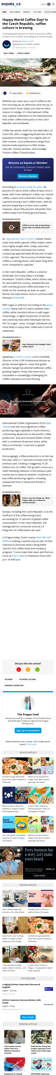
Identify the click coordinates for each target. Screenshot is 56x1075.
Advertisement (50, 383)
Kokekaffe (18, 297)
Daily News (15, 12)
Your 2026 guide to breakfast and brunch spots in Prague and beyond (13, 838)
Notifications (33, 93)
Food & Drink (23, 53)
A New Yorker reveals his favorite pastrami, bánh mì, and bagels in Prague (39, 809)
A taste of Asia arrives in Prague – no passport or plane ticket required (40, 968)
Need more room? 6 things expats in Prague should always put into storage (13, 938)
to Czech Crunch (22, 356)
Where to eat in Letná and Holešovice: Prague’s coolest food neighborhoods (13, 809)
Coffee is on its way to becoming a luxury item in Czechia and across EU (36, 227)
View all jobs (28, 1017)
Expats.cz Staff (27, 41)
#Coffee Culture (27, 679)
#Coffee (8, 679)
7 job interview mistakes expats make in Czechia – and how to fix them (14, 968)
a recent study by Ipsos (29, 187)
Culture (37, 12)
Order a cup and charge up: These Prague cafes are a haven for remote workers (36, 500)
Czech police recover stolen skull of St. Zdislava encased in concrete (12, 1049)
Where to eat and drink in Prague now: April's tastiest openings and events (39, 838)
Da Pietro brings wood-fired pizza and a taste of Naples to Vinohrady (14, 779)
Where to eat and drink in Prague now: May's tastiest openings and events (38, 779)
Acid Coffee (18, 555)
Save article (15, 93)
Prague (26, 12)
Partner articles (28, 885)
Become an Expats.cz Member (28, 163)
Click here (31, 744)
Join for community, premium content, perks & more (28, 168)
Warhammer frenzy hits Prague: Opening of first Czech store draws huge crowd (41, 1049)
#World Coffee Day (14, 685)
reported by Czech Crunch (20, 238)
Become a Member (28, 176)
